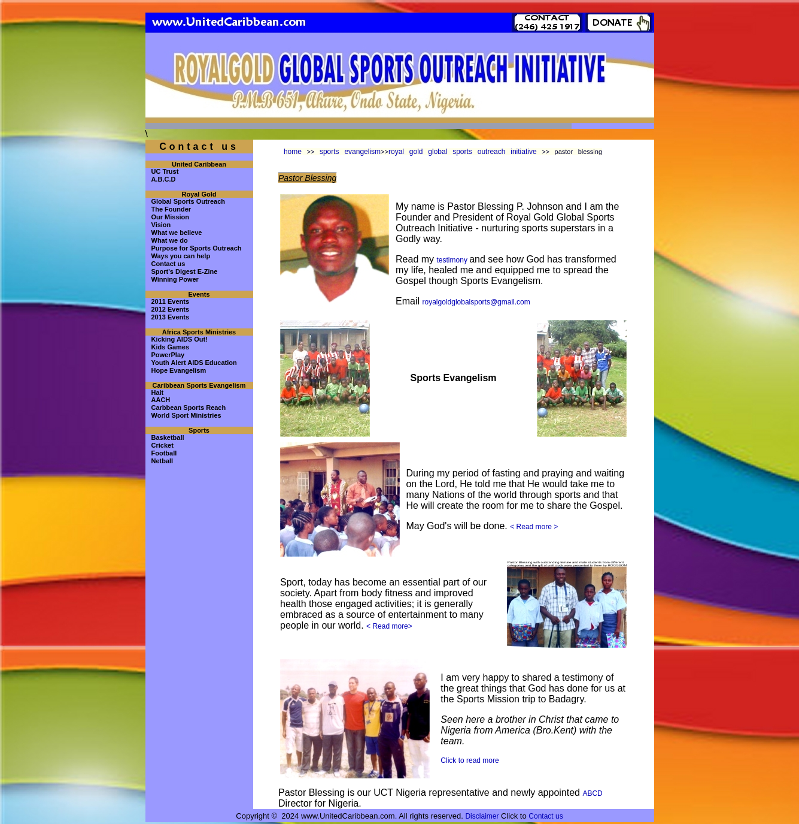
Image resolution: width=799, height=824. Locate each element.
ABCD (592, 793)
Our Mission (170, 217)
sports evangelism (350, 151)
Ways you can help (181, 255)
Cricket (162, 445)
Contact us (168, 263)
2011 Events (170, 301)
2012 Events (170, 309)
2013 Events (170, 317)
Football (164, 453)
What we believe (176, 232)
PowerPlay (168, 354)
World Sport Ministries (186, 415)
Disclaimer (482, 816)
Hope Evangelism (178, 370)
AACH (161, 399)
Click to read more (469, 760)
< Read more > (534, 527)
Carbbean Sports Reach (188, 407)
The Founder (171, 209)
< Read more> (389, 626)
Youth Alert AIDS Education (194, 362)
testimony (453, 260)
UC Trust (165, 171)
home (293, 151)
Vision (161, 224)
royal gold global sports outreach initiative (462, 151)
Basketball (167, 437)
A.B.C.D (163, 179)
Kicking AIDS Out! (179, 339)
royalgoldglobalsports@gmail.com (476, 302)
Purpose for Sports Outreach (196, 248)
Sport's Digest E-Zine (184, 271)
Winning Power (175, 279)
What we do (169, 240)
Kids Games (170, 347)
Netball (162, 460)
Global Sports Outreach (188, 201)
